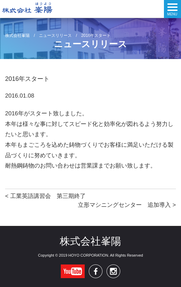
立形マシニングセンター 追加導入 (124, 205)
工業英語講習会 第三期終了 (48, 196)
